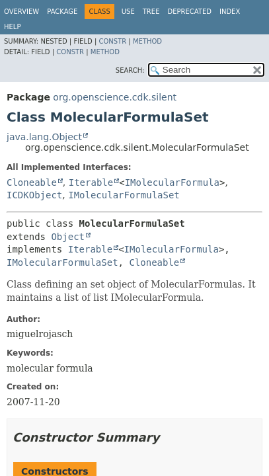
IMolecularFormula (172, 182)
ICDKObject (34, 195)
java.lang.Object (44, 137)
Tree (151, 11)
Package (62, 11)
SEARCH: (130, 70)
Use (128, 11)
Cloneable (32, 182)
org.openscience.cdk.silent (114, 97)
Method (147, 41)
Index (229, 11)
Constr (112, 41)
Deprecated (189, 11)
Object (68, 236)
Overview (21, 11)
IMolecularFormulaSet (124, 195)
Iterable (91, 182)
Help (12, 26)
